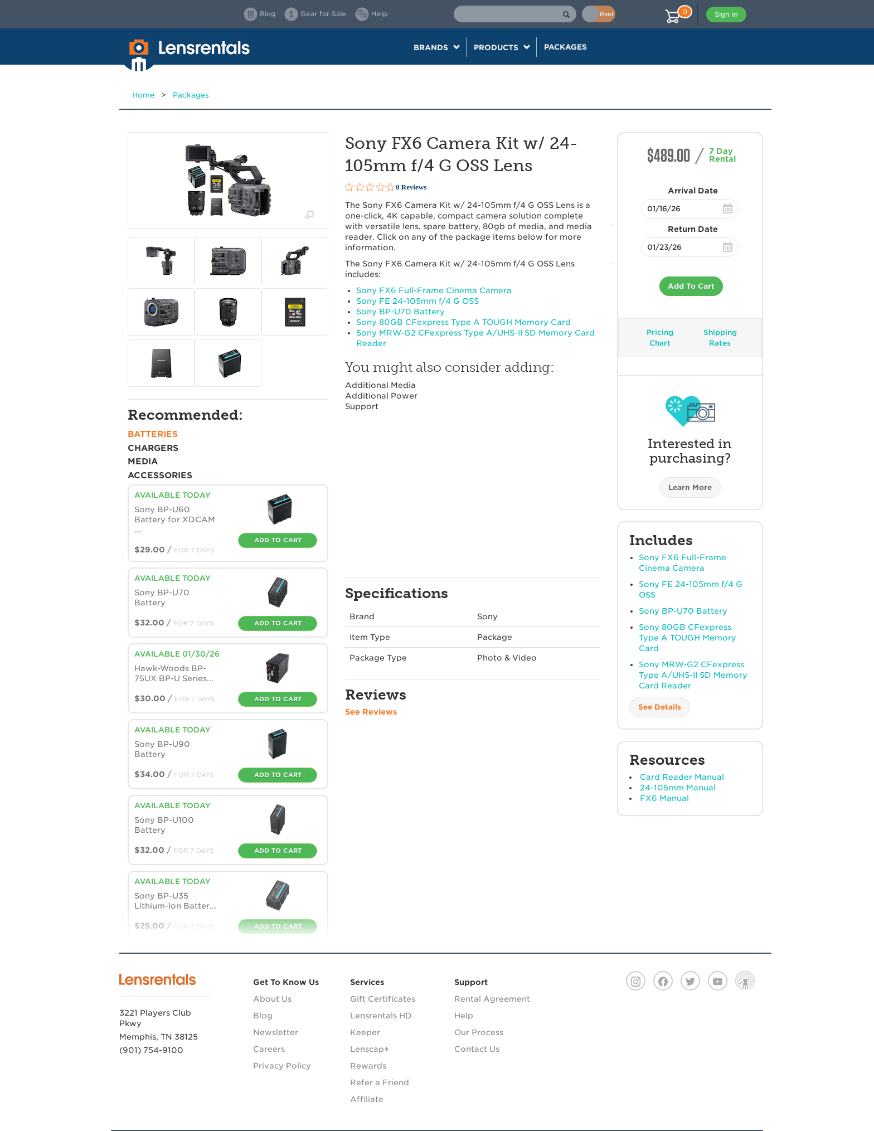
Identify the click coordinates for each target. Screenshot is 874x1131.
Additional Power (381, 395)
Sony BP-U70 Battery (683, 610)
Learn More (690, 487)
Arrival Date (693, 190)
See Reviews (371, 711)
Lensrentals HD (381, 1015)
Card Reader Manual (682, 777)
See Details (659, 707)
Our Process (478, 1032)
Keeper (365, 1032)
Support (361, 406)
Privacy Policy (282, 1065)
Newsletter (275, 1032)
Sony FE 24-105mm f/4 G (417, 301)
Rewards (368, 1065)
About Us (272, 998)
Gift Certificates (382, 998)
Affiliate (366, 1099)
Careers (269, 1049)
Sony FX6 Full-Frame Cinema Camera (434, 290)
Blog (263, 1015)
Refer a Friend (379, 1082)
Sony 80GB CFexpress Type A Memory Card (687, 638)
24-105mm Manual (678, 787)
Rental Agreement (492, 998)
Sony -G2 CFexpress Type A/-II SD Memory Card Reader (693, 675)
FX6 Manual (664, 798)
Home (143, 95)
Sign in (726, 14)
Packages (565, 46)
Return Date (693, 229)
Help (463, 1015)
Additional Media (380, 385)
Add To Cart (691, 286)
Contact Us (476, 1049)
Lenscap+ (369, 1049)
